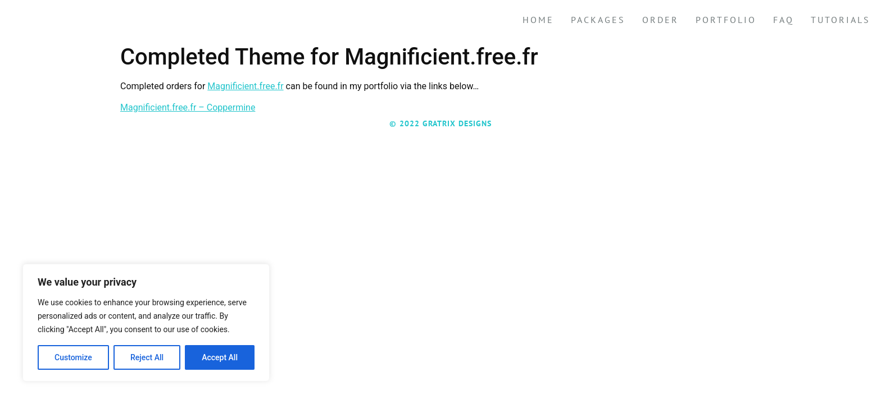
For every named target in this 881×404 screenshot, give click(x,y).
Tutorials (840, 19)
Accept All (220, 357)
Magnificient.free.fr (245, 86)
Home (538, 19)
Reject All (147, 357)
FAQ (783, 19)
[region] (146, 323)
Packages (598, 19)
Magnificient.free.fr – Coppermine (187, 107)
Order (660, 19)
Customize (73, 357)
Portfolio (726, 19)
